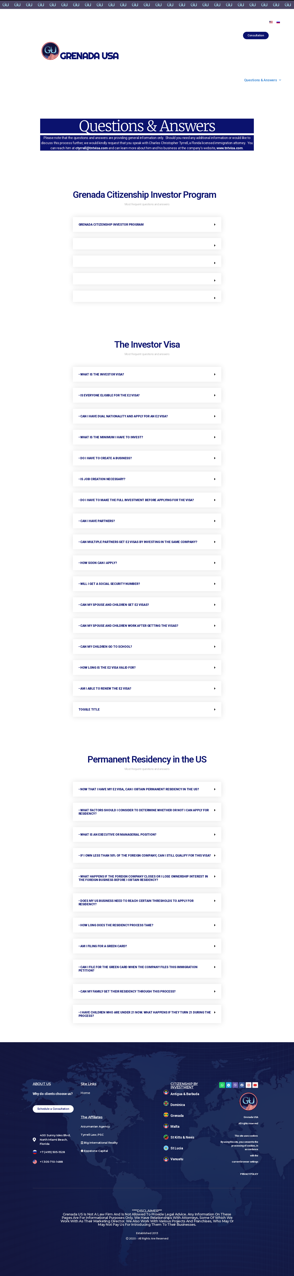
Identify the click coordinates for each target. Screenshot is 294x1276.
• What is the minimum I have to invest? (111, 437)
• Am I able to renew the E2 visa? (105, 688)
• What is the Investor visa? (101, 374)
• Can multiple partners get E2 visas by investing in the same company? (138, 542)
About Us (22, 80)
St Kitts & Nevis (182, 1137)
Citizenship (64, 80)
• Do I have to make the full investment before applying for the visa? (136, 500)
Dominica (178, 1105)
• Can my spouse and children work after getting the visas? (128, 626)
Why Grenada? (110, 80)
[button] (256, 35)
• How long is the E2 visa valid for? (107, 667)
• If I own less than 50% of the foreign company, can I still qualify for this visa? (145, 855)
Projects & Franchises (163, 80)
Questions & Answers (262, 80)
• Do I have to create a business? (105, 458)
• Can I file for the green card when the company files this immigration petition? (138, 968)
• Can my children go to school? (105, 646)
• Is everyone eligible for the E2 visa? (109, 395)
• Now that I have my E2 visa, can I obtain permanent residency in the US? (139, 789)
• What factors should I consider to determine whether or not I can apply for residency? (144, 811)
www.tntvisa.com (230, 148)
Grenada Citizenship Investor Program (111, 224)
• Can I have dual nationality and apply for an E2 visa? (123, 416)
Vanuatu (177, 1159)
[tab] (147, 224)
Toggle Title (89, 709)
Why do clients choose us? (53, 1094)
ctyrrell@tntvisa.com (91, 148)
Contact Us (213, 80)
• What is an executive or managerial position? (118, 834)
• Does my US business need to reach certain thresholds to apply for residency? (136, 902)
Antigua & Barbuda (185, 1094)
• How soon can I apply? (98, 563)
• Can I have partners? (97, 521)
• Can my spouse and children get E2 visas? (114, 605)
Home (85, 1093)
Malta (175, 1126)
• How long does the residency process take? (116, 925)
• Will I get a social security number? (109, 584)
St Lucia (177, 1148)
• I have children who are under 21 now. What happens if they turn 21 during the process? (145, 1014)
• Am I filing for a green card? (103, 946)
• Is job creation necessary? (102, 479)
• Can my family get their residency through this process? (127, 991)
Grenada (177, 1116)
